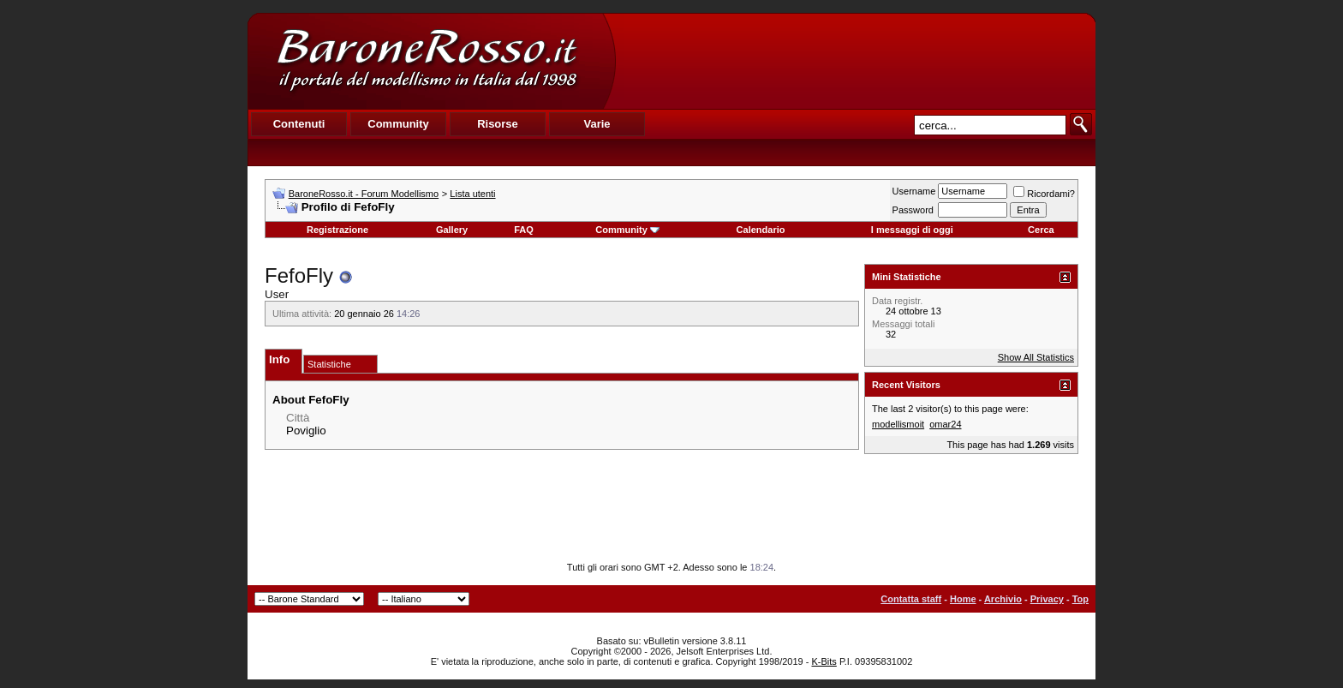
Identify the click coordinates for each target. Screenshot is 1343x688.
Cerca (1041, 229)
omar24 (945, 424)
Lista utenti (472, 193)
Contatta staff (910, 599)
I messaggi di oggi (912, 229)
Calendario (761, 229)
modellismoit (898, 424)
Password (913, 210)
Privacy (1047, 599)
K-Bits (823, 661)
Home (963, 599)
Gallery (452, 229)
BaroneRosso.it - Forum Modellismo (364, 193)
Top (1080, 599)
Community (627, 229)
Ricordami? (1044, 193)
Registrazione (337, 229)
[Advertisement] (854, 61)
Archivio (1003, 599)
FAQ (524, 229)
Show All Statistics (1036, 357)
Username (914, 191)
